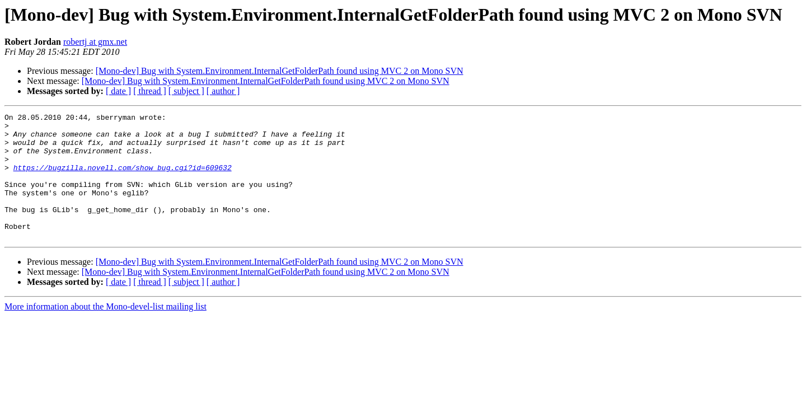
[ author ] (223, 91)
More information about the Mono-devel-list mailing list (105, 331)
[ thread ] (149, 91)
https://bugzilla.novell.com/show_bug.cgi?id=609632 (122, 179)
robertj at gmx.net (95, 41)
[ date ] (118, 91)
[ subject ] (186, 91)
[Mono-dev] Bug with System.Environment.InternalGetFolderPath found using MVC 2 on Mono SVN (279, 71)
